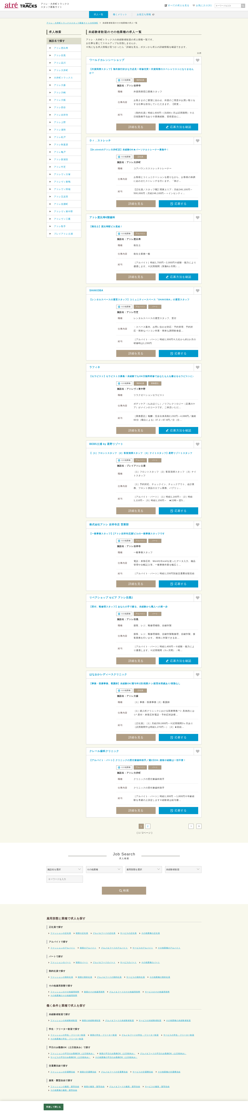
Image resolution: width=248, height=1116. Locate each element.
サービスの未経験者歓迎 (150, 1020)
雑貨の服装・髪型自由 (94, 1086)
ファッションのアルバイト (62, 948)
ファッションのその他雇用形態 (64, 992)
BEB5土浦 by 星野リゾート (106, 444)
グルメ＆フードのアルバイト (114, 948)
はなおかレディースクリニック (108, 674)
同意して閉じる (53, 1107)
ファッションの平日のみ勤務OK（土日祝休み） (72, 1053)
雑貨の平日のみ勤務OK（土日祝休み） (117, 1053)
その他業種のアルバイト (169, 948)
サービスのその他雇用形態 (157, 992)
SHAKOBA (96, 290)
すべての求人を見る (178, 5)
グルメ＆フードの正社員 (104, 933)
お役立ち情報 (144, 14)
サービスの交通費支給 (143, 1072)
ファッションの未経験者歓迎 (63, 1020)
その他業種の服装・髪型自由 (63, 1090)
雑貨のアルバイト (88, 948)
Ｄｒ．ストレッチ (100, 140)
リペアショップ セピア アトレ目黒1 (111, 597)
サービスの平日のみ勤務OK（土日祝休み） (70, 1057)
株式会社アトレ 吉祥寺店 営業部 (109, 524)
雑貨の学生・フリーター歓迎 (103, 1035)
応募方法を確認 (178, 127)
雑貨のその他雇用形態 (94, 992)
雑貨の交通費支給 (88, 1072)
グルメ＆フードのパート (104, 962)
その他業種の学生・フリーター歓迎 (66, 1039)
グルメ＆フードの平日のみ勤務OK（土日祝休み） (163, 1053)
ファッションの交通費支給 (62, 1072)
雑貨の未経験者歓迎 (91, 1020)
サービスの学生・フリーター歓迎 (178, 1035)
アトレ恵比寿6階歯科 (102, 217)
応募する (178, 203)
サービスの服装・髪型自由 (157, 1086)
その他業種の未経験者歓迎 (178, 1020)
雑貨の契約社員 (85, 977)
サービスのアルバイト (143, 948)
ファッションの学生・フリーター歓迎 (67, 1035)
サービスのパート (128, 962)
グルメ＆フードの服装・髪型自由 (124, 1086)
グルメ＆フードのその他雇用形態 (124, 992)
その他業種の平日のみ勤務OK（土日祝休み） (116, 1057)
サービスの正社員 (128, 933)
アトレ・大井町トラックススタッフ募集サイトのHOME (72, 23)
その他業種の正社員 (150, 933)
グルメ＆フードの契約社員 (109, 977)
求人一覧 (98, 14)
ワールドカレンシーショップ (106, 60)
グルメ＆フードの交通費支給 (114, 1072)
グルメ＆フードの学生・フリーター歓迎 (140, 1035)
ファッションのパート (60, 962)
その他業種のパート (150, 962)
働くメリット (120, 14)
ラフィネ (94, 367)
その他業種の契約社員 (160, 977)
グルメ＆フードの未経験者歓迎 (119, 1020)
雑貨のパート (82, 962)
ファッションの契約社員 (61, 977)
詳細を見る (135, 127)
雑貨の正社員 (82, 933)
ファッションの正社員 (60, 933)
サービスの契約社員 (135, 977)
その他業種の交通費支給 (169, 1072)
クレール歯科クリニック (104, 751)
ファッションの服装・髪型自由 (64, 1086)
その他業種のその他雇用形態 (63, 995)
